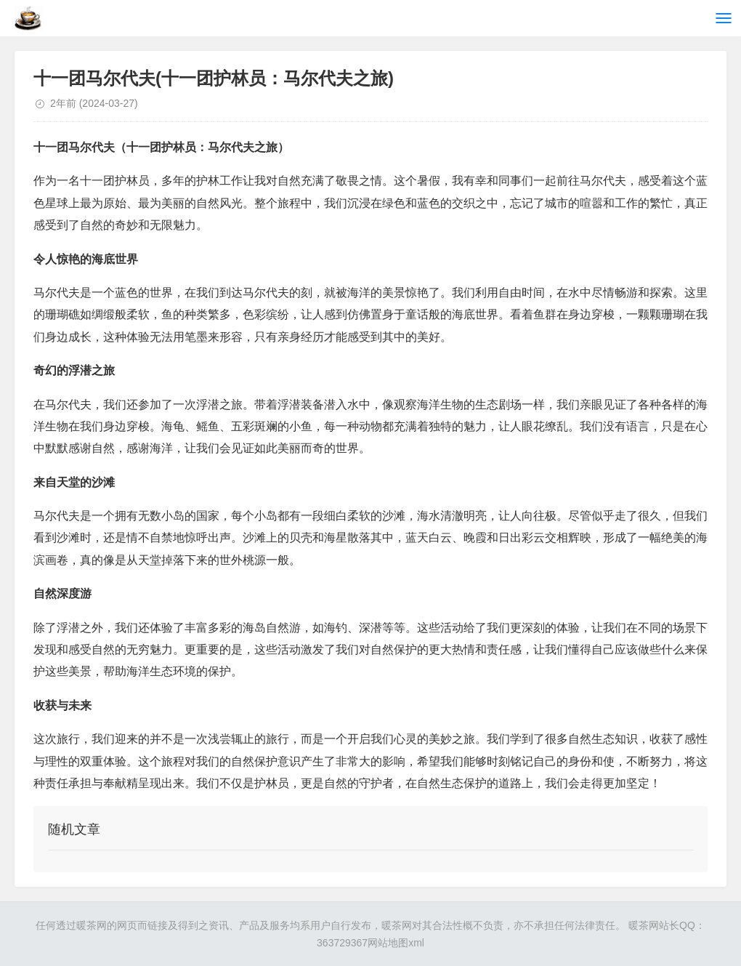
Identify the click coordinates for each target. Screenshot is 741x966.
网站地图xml (396, 943)
